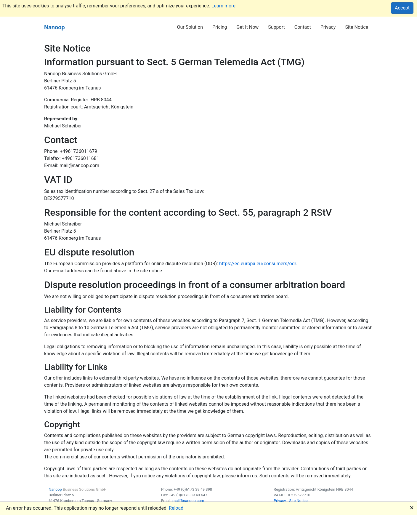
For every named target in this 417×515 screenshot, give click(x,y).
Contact (302, 27)
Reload (176, 508)
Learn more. (224, 6)
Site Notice (356, 27)
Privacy (328, 27)
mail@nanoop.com (188, 500)
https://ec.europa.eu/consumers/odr (257, 263)
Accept (402, 8)
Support (276, 27)
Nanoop (54, 27)
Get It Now (248, 27)
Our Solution (190, 27)
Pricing (219, 27)
